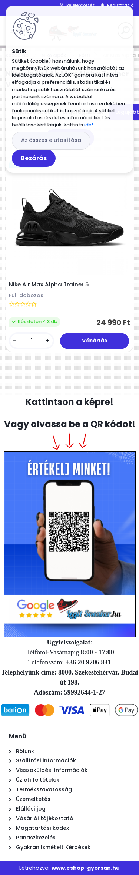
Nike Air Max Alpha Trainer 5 (49, 284)
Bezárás (34, 158)
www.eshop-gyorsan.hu (86, 868)
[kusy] (31, 340)
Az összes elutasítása (51, 140)
